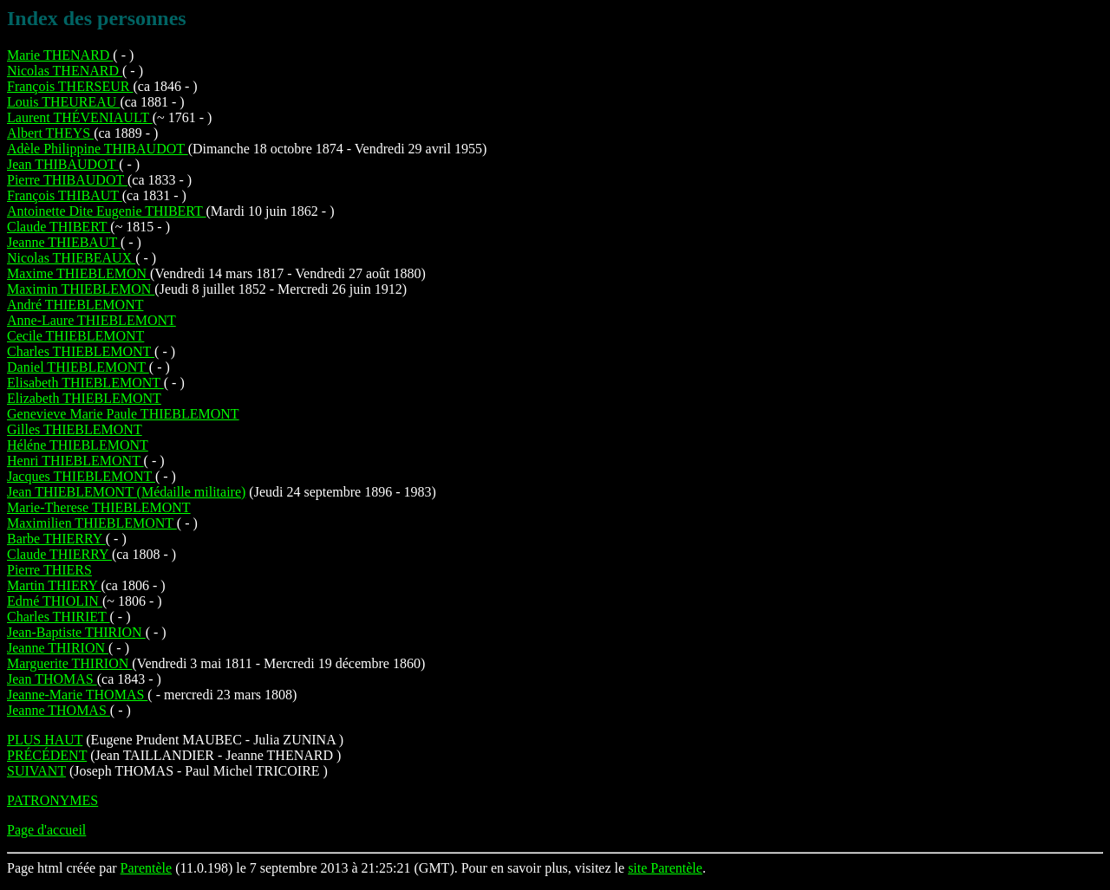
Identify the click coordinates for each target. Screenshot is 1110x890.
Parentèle (147, 868)
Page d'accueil (46, 829)
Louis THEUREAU (63, 101)
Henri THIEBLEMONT (75, 460)
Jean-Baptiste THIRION (76, 632)
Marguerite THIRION (69, 663)
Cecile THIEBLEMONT (75, 335)
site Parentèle (665, 868)
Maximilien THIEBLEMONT (92, 523)
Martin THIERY (54, 585)
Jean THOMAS (52, 679)
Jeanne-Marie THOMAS (77, 694)
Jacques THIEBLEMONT (81, 476)
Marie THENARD (60, 55)
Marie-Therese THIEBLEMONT (99, 507)
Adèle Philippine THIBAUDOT (97, 148)
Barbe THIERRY (56, 538)
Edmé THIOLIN (54, 601)
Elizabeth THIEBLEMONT (84, 398)
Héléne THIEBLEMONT (77, 445)
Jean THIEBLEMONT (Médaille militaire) (126, 491)
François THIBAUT (64, 195)
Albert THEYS (50, 133)
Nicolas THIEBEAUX (71, 257)
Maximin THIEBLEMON (80, 289)
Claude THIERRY (59, 554)
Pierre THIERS (49, 569)
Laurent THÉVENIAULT (80, 117)
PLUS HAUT (44, 739)
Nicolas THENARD (64, 70)
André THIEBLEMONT (75, 304)
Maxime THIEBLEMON (78, 273)
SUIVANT (36, 770)
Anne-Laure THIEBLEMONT (91, 320)
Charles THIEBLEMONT (80, 351)
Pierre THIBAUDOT (67, 179)
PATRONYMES (52, 800)
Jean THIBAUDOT (63, 164)
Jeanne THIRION (57, 647)
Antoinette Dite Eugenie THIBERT (106, 211)
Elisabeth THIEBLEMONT (85, 382)
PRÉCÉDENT (47, 755)
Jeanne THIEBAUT (64, 242)
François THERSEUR (70, 86)
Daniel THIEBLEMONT (78, 367)
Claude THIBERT (58, 226)
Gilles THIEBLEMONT (74, 429)
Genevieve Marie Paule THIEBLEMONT (123, 413)
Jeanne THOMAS (58, 710)
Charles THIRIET (58, 616)
